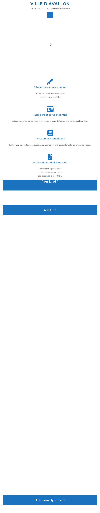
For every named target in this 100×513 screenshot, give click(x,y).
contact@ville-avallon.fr (60, 9)
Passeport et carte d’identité (50, 114)
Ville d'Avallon (50, 3)
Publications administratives (50, 162)
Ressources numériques (50, 138)
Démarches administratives (50, 87)
